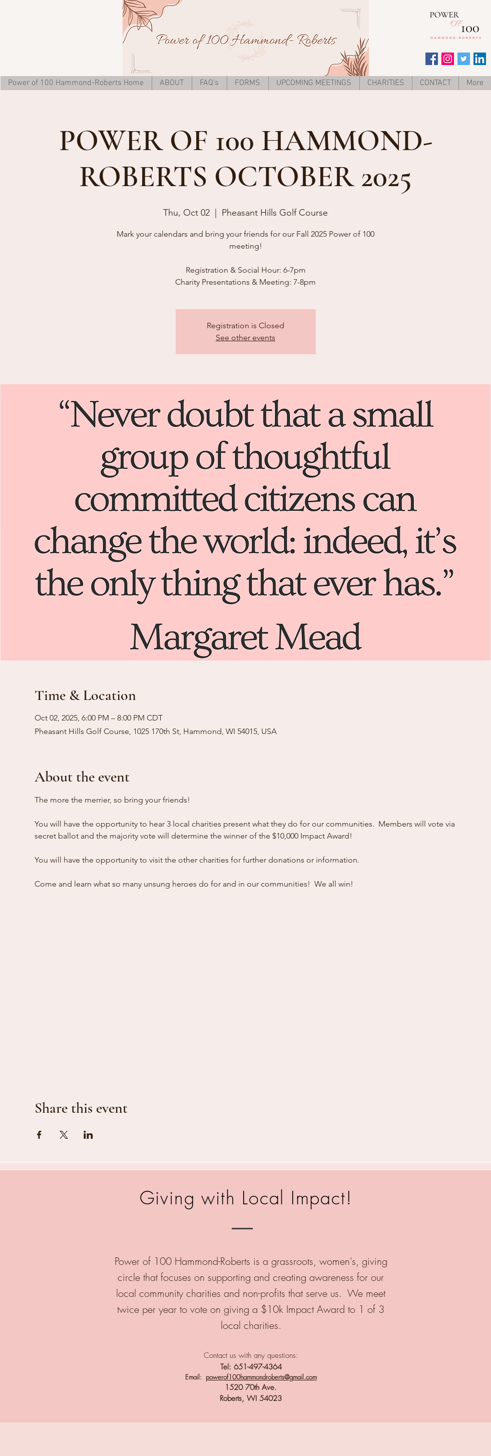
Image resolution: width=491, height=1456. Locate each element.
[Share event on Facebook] (39, 1135)
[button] (247, 83)
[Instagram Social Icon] (447, 59)
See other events (245, 337)
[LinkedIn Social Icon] (479, 59)
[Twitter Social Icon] (463, 59)
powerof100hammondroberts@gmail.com (261, 1376)
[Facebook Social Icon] (431, 59)
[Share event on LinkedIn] (88, 1135)
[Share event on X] (64, 1135)
